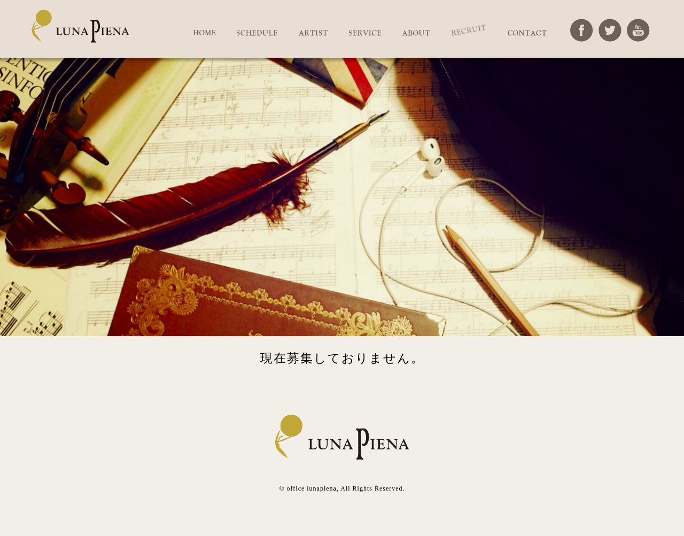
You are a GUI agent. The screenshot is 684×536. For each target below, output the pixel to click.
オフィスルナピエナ (80, 31)
